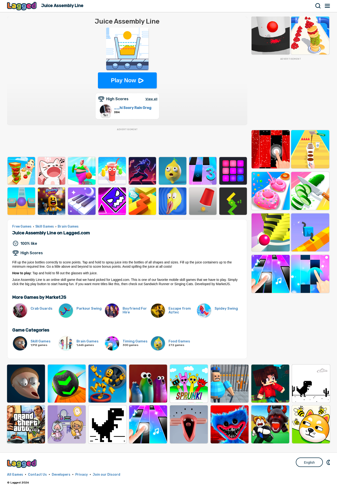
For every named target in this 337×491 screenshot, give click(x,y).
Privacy (81, 475)
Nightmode (328, 462)
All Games (15, 475)
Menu (327, 6)
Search (318, 6)
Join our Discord (106, 475)
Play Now (123, 80)
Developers (61, 475)
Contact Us (37, 475)
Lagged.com (22, 464)
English (309, 462)
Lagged (22, 6)
